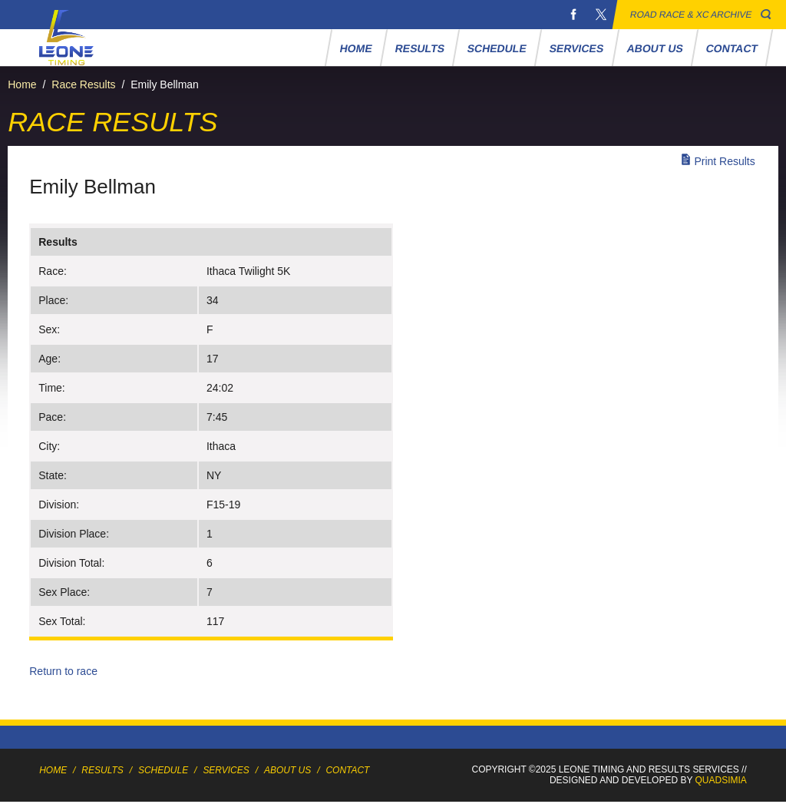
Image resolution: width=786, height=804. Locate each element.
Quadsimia (721, 780)
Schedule (497, 48)
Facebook (573, 14)
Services (577, 48)
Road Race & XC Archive (691, 14)
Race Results (83, 84)
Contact (732, 48)
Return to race (63, 671)
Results (420, 48)
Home (356, 48)
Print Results (724, 161)
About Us (655, 48)
